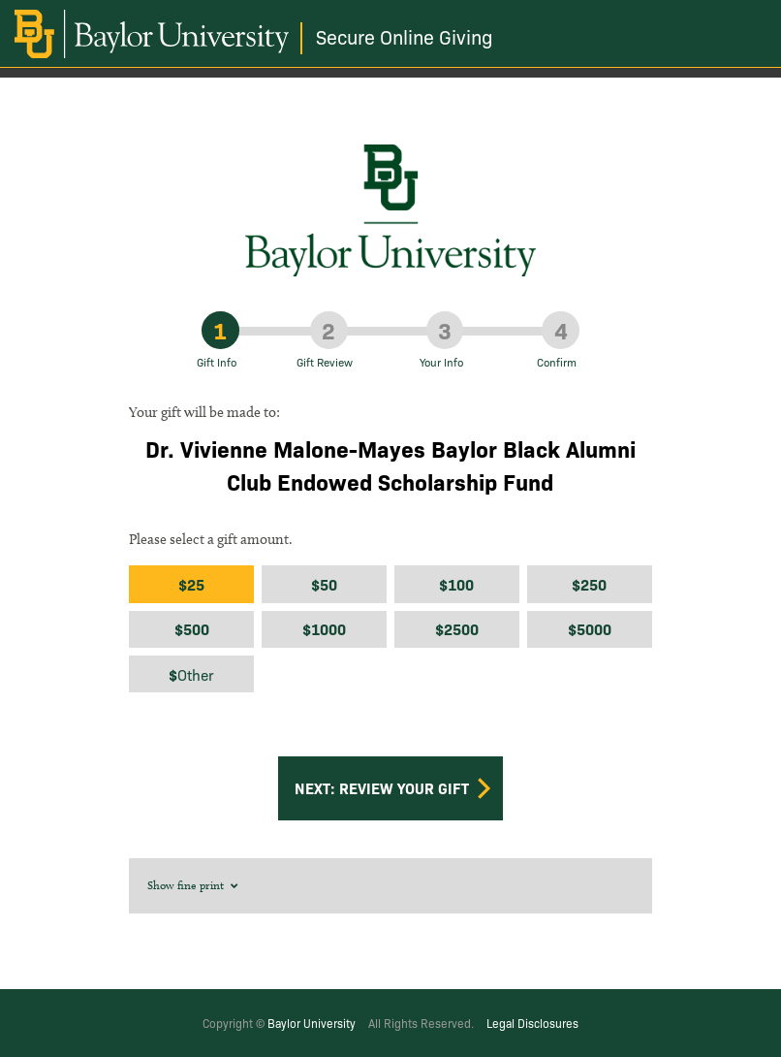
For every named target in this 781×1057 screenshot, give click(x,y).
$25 (191, 584)
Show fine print (193, 885)
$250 (589, 584)
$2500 (457, 629)
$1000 (324, 629)
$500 (191, 629)
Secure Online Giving (404, 36)
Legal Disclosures (532, 1022)
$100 (456, 584)
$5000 (589, 629)
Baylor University (311, 1022)
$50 (324, 584)
